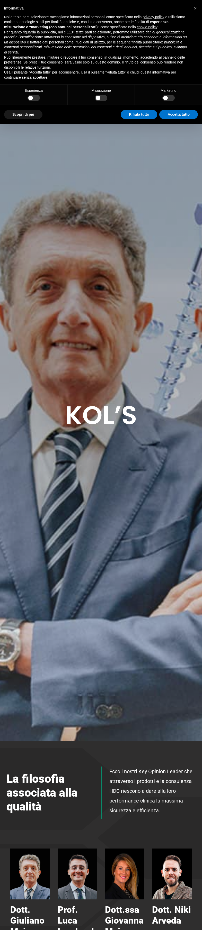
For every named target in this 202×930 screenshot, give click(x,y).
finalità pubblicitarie (146, 42)
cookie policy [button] (147, 27)
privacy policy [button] (153, 17)
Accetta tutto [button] (179, 114)
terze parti (84, 32)
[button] (195, 8)
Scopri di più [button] (23, 114)
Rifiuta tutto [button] (139, 114)
